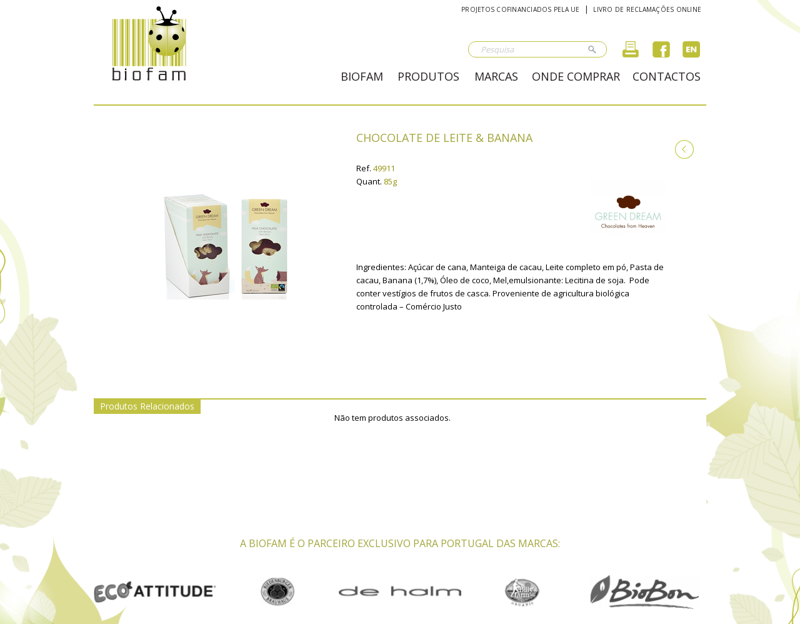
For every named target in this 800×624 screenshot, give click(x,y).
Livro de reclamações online (647, 9)
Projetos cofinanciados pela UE (520, 9)
